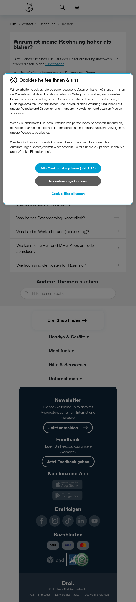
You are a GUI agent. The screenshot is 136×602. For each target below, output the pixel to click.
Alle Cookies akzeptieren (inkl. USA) (68, 168)
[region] (68, 139)
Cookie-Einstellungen (68, 193)
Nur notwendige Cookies (68, 181)
